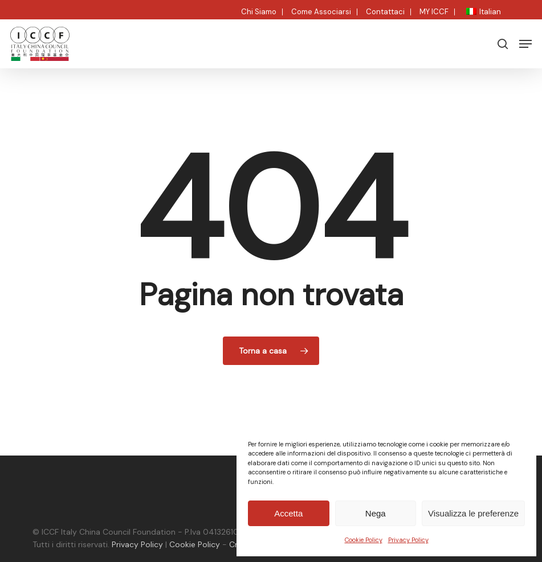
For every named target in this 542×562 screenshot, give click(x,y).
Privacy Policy (408, 540)
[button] (525, 44)
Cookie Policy (363, 540)
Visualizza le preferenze (473, 513)
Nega (375, 513)
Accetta (288, 513)
